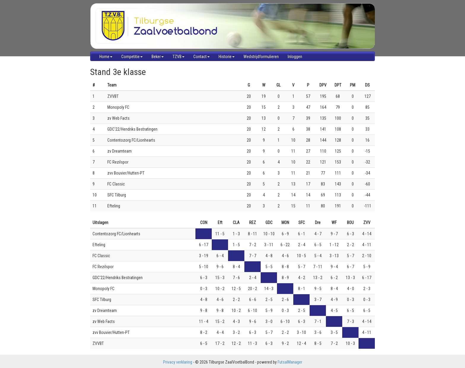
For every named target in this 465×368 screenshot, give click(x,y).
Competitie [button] (132, 56)
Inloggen (295, 56)
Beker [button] (158, 56)
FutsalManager (290, 362)
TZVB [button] (178, 56)
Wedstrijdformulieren (261, 56)
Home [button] (105, 56)
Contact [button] (201, 56)
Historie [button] (227, 56)
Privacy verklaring (177, 362)
